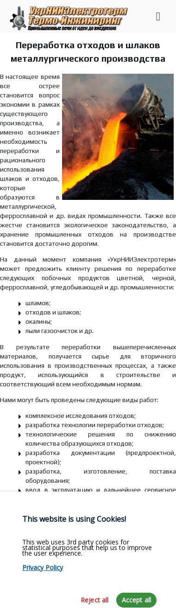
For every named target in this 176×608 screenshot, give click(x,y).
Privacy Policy (42, 584)
